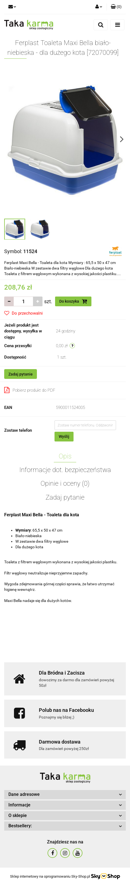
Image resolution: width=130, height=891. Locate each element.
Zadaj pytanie (20, 374)
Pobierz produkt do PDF (29, 390)
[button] (116, 7)
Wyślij (64, 436)
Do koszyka (73, 301)
